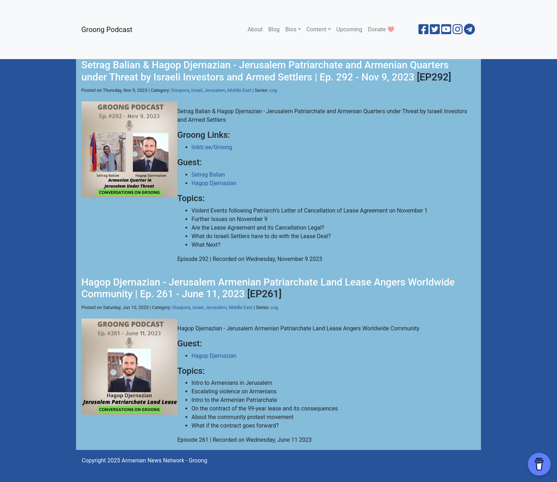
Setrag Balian (208, 174)
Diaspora (180, 90)
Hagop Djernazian (213, 183)
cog (273, 90)
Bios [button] (290, 29)
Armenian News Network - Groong (164, 460)
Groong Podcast (107, 29)
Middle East (239, 90)
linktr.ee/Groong (211, 147)
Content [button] (316, 29)
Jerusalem (215, 90)
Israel (196, 90)
